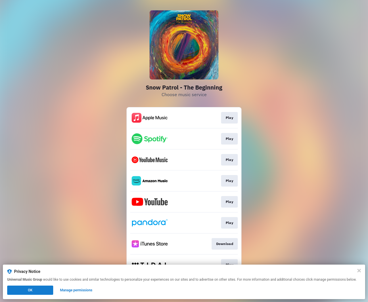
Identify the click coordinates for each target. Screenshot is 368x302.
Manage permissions (76, 290)
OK (30, 290)
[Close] (359, 270)
